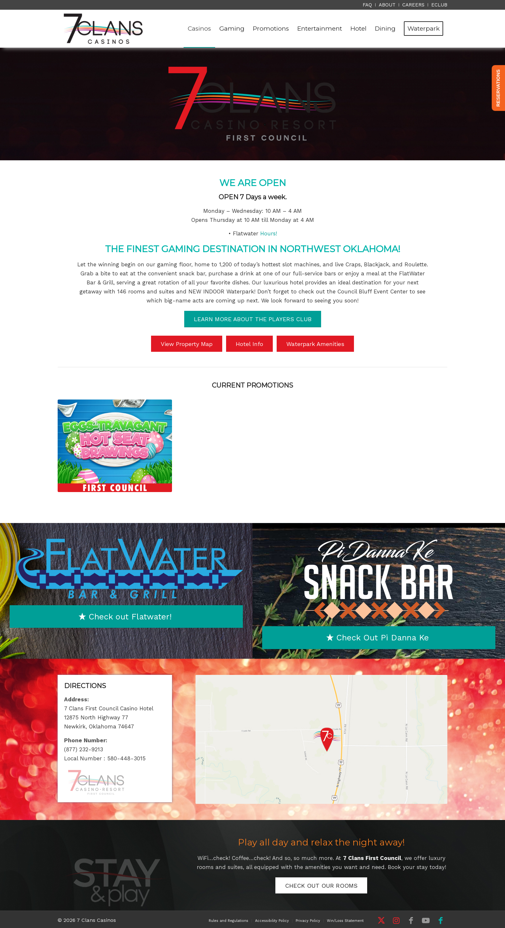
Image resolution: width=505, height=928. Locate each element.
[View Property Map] (186, 344)
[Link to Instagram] (396, 920)
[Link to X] (381, 920)
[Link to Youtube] (426, 920)
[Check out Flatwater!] (126, 616)
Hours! (268, 233)
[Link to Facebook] (411, 920)
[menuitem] (367, 4)
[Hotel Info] (249, 344)
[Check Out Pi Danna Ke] (378, 637)
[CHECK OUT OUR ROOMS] (321, 885)
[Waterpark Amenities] (315, 344)
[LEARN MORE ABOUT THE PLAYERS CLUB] (252, 319)
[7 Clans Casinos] (103, 28)
